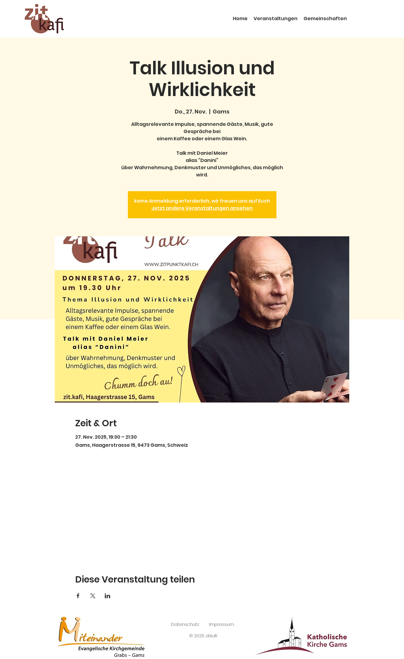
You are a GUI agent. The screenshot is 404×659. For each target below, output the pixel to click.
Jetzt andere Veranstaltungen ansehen (202, 208)
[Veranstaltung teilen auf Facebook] (78, 595)
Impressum (221, 624)
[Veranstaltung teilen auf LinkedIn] (107, 595)
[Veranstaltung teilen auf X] (93, 595)
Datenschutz (185, 624)
